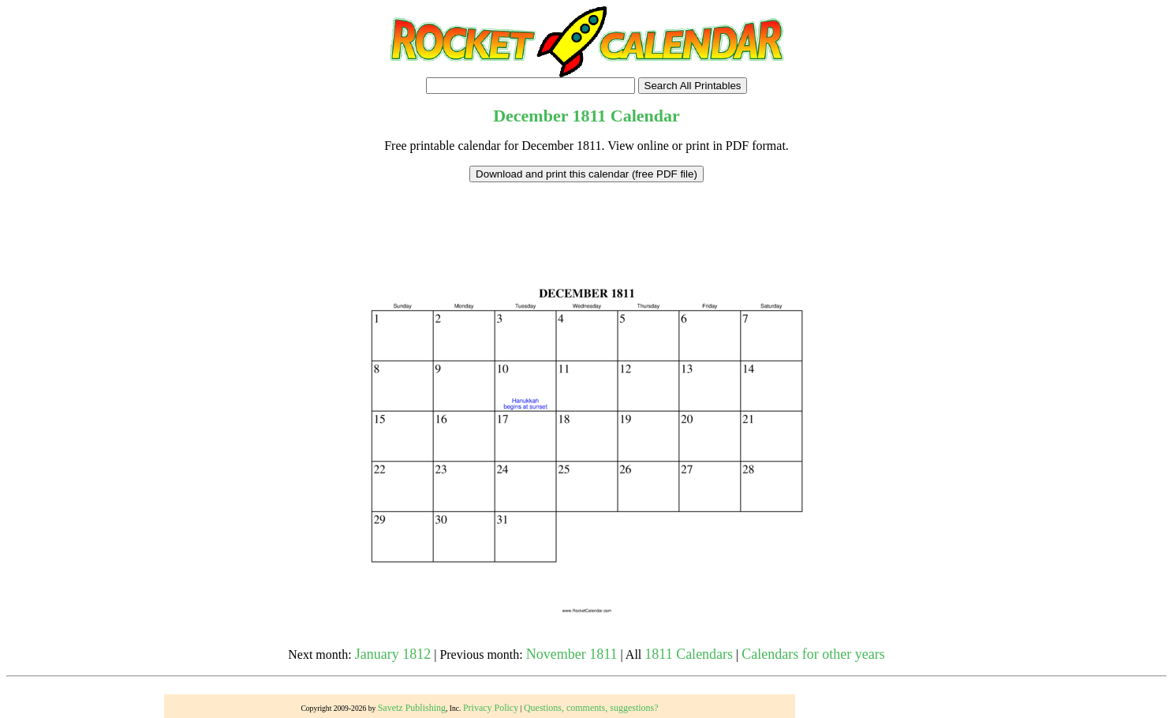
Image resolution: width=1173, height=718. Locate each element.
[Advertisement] (587, 217)
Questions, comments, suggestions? (591, 707)
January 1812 (393, 654)
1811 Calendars (688, 654)
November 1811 (572, 654)
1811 (590, 115)
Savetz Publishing (412, 707)
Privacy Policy (490, 707)
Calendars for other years (813, 654)
